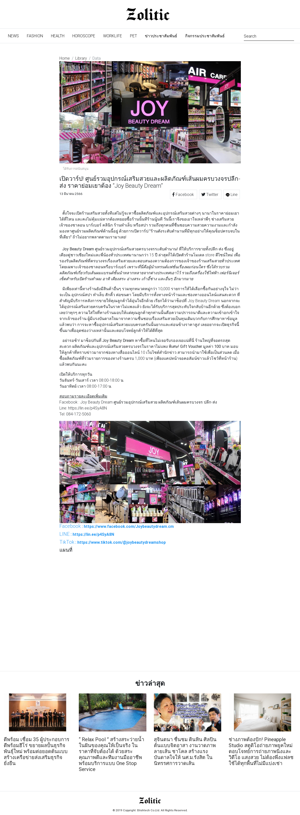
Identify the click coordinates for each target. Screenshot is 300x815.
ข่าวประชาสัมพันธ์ (161, 35)
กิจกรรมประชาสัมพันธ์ (205, 35)
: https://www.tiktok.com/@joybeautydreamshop (112, 542)
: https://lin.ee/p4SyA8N (86, 534)
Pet (133, 35)
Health (57, 35)
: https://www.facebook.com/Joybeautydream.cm (116, 526)
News (15, 35)
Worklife (112, 35)
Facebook (183, 194)
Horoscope (83, 35)
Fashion (35, 35)
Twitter (210, 194)
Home (64, 58)
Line (232, 194)
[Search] (269, 36)
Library (81, 58)
